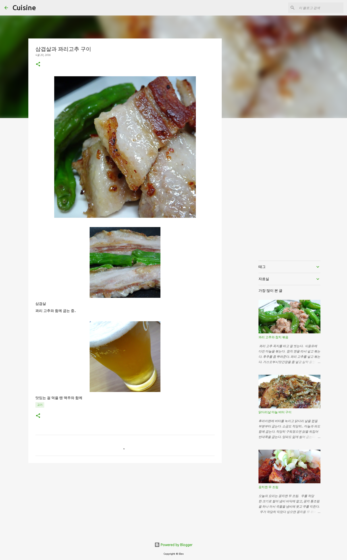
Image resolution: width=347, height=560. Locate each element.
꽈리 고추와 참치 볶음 (273, 337)
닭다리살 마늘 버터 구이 (274, 412)
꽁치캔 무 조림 (268, 487)
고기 (39, 404)
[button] (38, 64)
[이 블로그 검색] (320, 7)
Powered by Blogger (173, 545)
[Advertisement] (125, 500)
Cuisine (24, 7)
